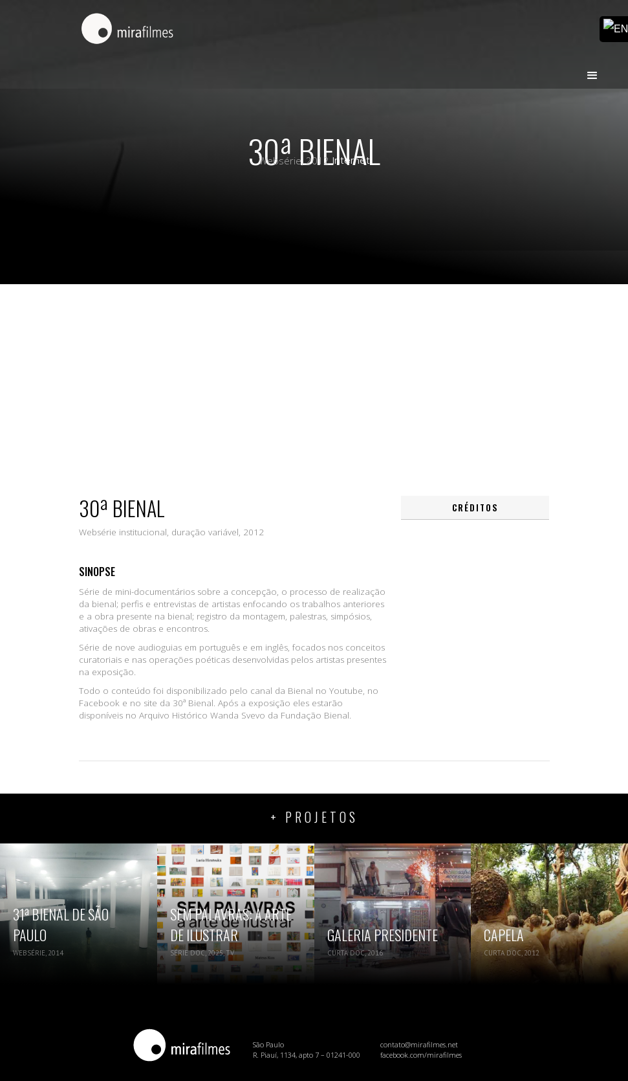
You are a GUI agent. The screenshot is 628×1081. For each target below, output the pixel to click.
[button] (592, 70)
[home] (127, 30)
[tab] (475, 508)
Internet (351, 160)
